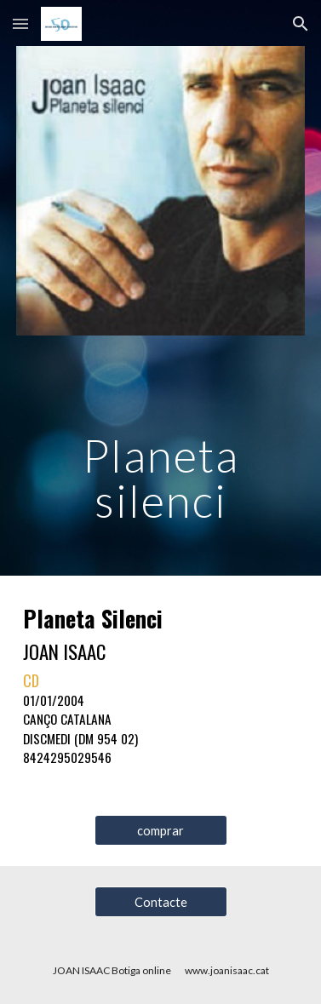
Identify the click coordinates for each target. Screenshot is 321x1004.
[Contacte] (160, 901)
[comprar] (160, 830)
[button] (20, 23)
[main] (161, 453)
